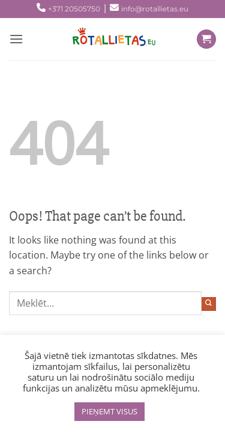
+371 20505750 (74, 8)
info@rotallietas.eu (154, 8)
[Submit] (209, 304)
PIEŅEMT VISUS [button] (109, 411)
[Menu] (16, 39)
